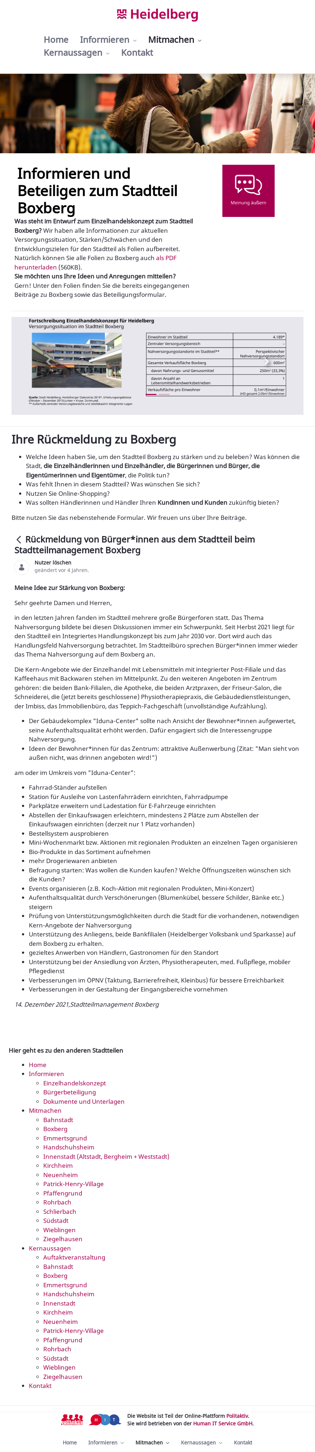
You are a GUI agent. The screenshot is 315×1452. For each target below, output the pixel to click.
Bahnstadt (58, 1120)
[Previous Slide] (48, 361)
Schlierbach (59, 1211)
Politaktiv (237, 1415)
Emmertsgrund (65, 1138)
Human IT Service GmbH (222, 1423)
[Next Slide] (267, 361)
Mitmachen (45, 1110)
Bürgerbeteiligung (69, 1092)
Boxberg (55, 1129)
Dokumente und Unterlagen (84, 1101)
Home (37, 1065)
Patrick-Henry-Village (73, 1184)
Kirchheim (58, 1165)
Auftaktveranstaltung (74, 1257)
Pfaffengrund (62, 1193)
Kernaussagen (50, 1248)
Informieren (46, 1074)
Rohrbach (57, 1202)
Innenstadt (59, 1303)
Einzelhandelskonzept (74, 1083)
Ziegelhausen (63, 1239)
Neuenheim (60, 1175)
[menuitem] (56, 39)
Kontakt (40, 1385)
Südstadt (55, 1220)
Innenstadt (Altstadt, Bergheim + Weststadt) (106, 1156)
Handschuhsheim (68, 1147)
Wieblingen (59, 1230)
